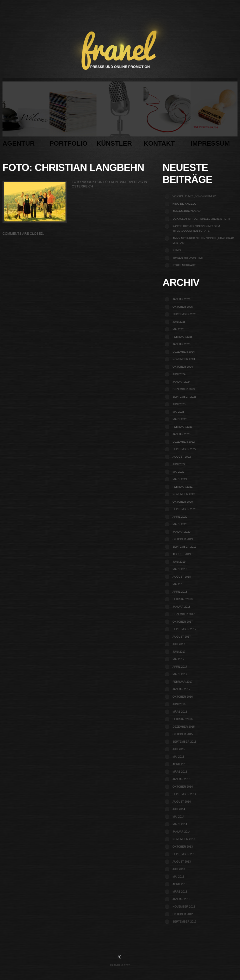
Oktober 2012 (182, 914)
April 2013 (179, 884)
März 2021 (179, 479)
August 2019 (181, 554)
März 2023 (179, 419)
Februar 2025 (182, 336)
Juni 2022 (179, 464)
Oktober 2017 (182, 621)
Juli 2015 (178, 749)
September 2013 (184, 854)
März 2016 (179, 711)
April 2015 (179, 764)
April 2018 (179, 591)
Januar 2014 (181, 831)
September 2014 (184, 794)
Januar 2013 (181, 899)
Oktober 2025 (182, 306)
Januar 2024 (181, 381)
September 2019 (184, 546)
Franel (115, 965)
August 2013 (181, 861)
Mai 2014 (178, 816)
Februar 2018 (182, 599)
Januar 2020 (181, 531)
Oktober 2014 (182, 786)
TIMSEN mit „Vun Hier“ (188, 257)
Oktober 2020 (182, 501)
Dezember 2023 (183, 389)
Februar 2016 (182, 719)
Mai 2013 (178, 876)
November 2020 (183, 494)
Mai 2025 (178, 329)
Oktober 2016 (182, 696)
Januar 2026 (181, 299)
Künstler (120, 115)
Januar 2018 (181, 606)
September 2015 (184, 741)
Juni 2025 (179, 321)
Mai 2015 (178, 756)
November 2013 (183, 839)
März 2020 (179, 524)
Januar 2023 (181, 434)
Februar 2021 (182, 486)
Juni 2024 (179, 374)
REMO (176, 250)
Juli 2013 (178, 869)
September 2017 (184, 629)
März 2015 (179, 771)
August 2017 (181, 636)
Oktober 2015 (182, 734)
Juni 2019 (179, 561)
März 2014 (179, 824)
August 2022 (181, 456)
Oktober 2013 (182, 846)
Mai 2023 (178, 411)
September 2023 (184, 396)
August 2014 (181, 801)
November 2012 (183, 906)
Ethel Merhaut (184, 265)
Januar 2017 (181, 689)
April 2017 (179, 666)
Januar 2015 (181, 779)
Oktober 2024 (182, 366)
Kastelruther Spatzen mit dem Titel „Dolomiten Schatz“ (196, 228)
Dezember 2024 (183, 351)
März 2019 (179, 569)
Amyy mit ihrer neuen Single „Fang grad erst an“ (203, 240)
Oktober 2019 (182, 539)
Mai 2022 (178, 471)
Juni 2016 (179, 704)
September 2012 (184, 921)
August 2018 (181, 576)
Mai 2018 (178, 584)
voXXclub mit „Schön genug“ (194, 196)
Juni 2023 (179, 404)
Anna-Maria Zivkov (186, 211)
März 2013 (179, 891)
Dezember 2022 (183, 441)
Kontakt (167, 115)
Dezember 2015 (183, 726)
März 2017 (179, 674)
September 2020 (184, 509)
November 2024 (183, 359)
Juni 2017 (179, 651)
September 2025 (184, 314)
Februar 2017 (182, 681)
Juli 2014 (178, 809)
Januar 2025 (181, 344)
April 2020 (179, 516)
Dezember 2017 (183, 614)
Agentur (26, 115)
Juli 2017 (178, 644)
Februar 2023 (182, 426)
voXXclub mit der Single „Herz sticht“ (201, 218)
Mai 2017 (178, 659)
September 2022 (184, 449)
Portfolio (73, 115)
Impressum (214, 115)
